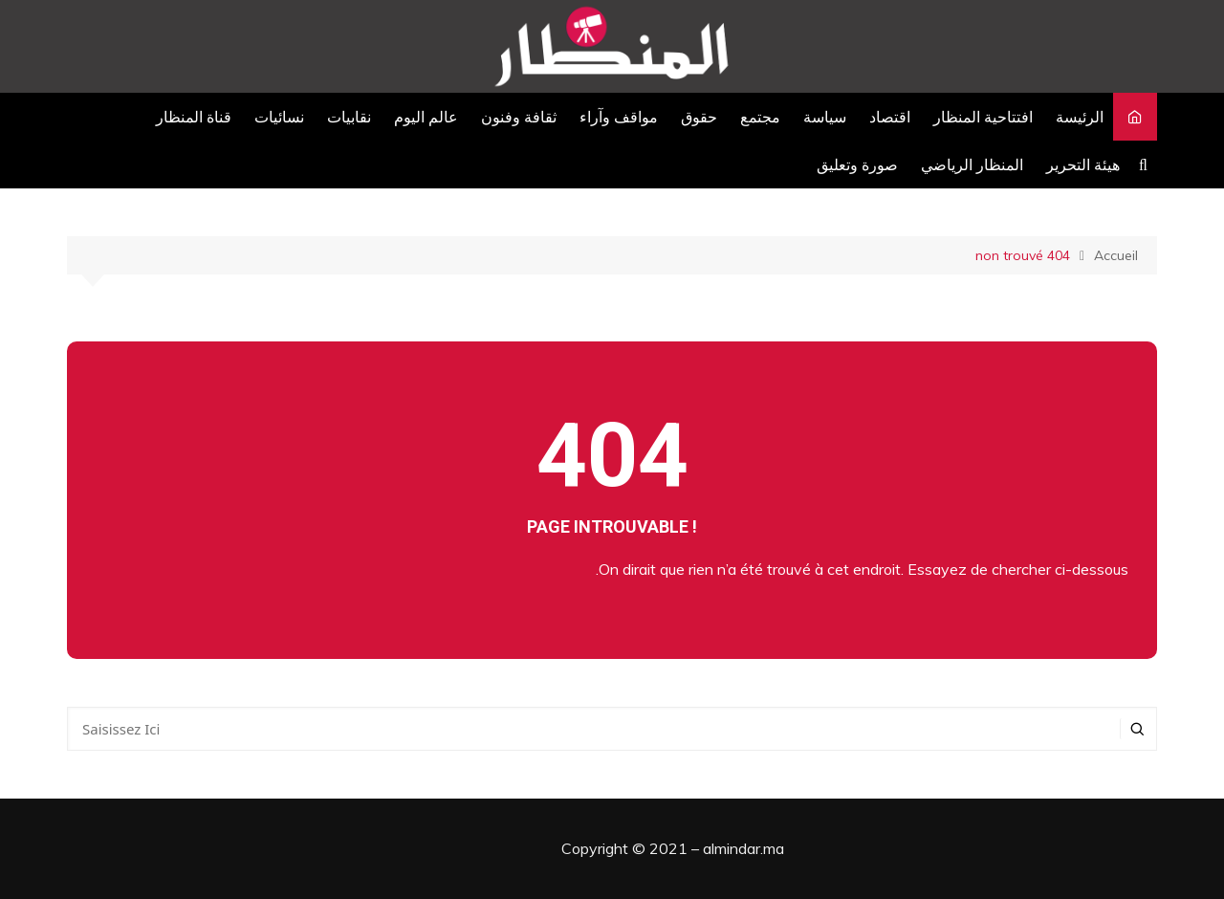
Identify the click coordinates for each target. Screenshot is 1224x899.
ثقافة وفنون (519, 116)
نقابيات (349, 116)
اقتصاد (889, 116)
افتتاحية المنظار (983, 116)
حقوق (699, 116)
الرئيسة (1080, 116)
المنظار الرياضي (972, 164)
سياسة (824, 116)
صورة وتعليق (857, 164)
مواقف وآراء (618, 116)
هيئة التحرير (1083, 164)
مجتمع (760, 116)
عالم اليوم (426, 116)
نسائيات (279, 116)
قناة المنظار (193, 116)
